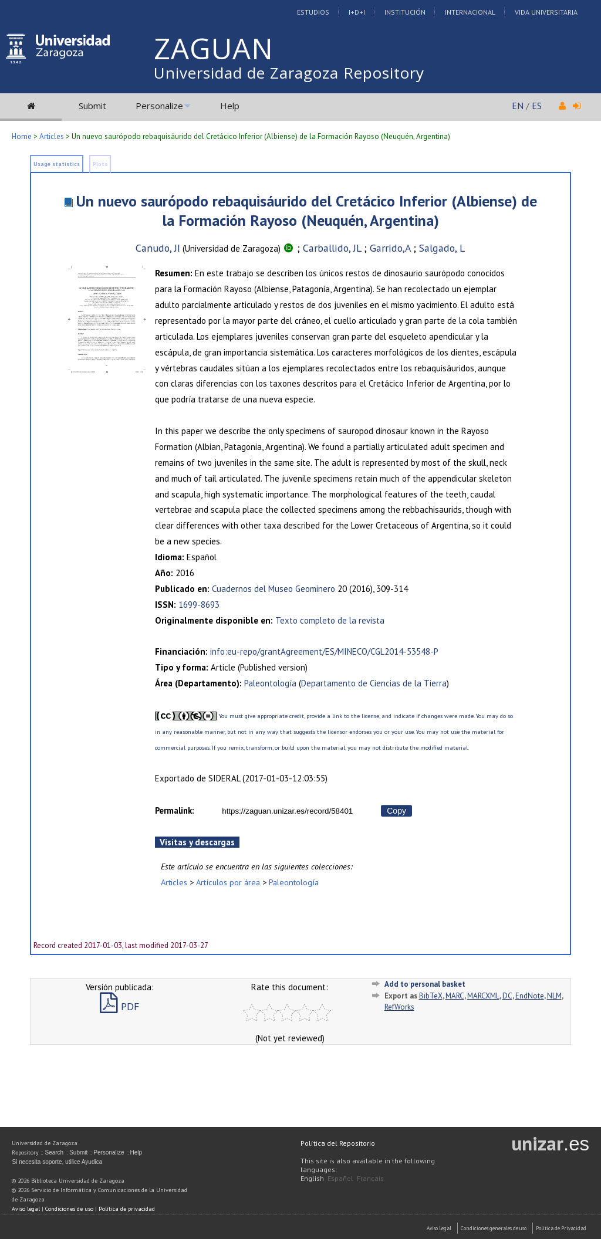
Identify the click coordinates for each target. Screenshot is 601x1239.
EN (518, 105)
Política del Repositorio (337, 1143)
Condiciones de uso (69, 1209)
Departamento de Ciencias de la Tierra (374, 683)
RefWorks (399, 1007)
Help (229, 105)
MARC (454, 996)
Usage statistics (56, 164)
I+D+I (357, 12)
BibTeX (431, 996)
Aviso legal (26, 1209)
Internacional (470, 12)
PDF (119, 1006)
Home (22, 136)
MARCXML (483, 996)
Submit (92, 105)
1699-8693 (199, 604)
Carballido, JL (332, 248)
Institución (405, 12)
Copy (396, 810)
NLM (554, 996)
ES (537, 105)
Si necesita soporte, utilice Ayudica (57, 1162)
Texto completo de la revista (329, 620)
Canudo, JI (158, 248)
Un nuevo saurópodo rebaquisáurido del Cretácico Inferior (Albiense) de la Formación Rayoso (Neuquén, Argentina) (306, 210)
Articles (51, 136)
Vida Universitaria (546, 12)
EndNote (529, 996)
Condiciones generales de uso (493, 1228)
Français (370, 1178)
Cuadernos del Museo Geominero (273, 588)
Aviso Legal (439, 1228)
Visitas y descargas (197, 842)
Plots (100, 164)
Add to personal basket (424, 984)
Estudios (313, 12)
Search (54, 1152)
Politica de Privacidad (561, 1228)
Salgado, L (442, 248)
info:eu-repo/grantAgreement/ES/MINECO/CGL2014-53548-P (324, 651)
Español (340, 1178)
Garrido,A (390, 248)
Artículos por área (228, 882)
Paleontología (270, 683)
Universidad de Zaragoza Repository (289, 72)
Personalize (159, 105)
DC (507, 996)
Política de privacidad (127, 1209)
